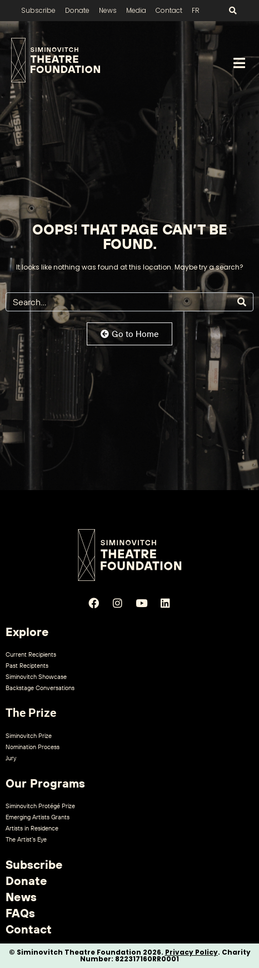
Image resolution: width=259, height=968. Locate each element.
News (108, 10)
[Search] (242, 302)
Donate (77, 10)
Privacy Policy (191, 952)
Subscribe (38, 10)
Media (136, 10)
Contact (169, 10)
